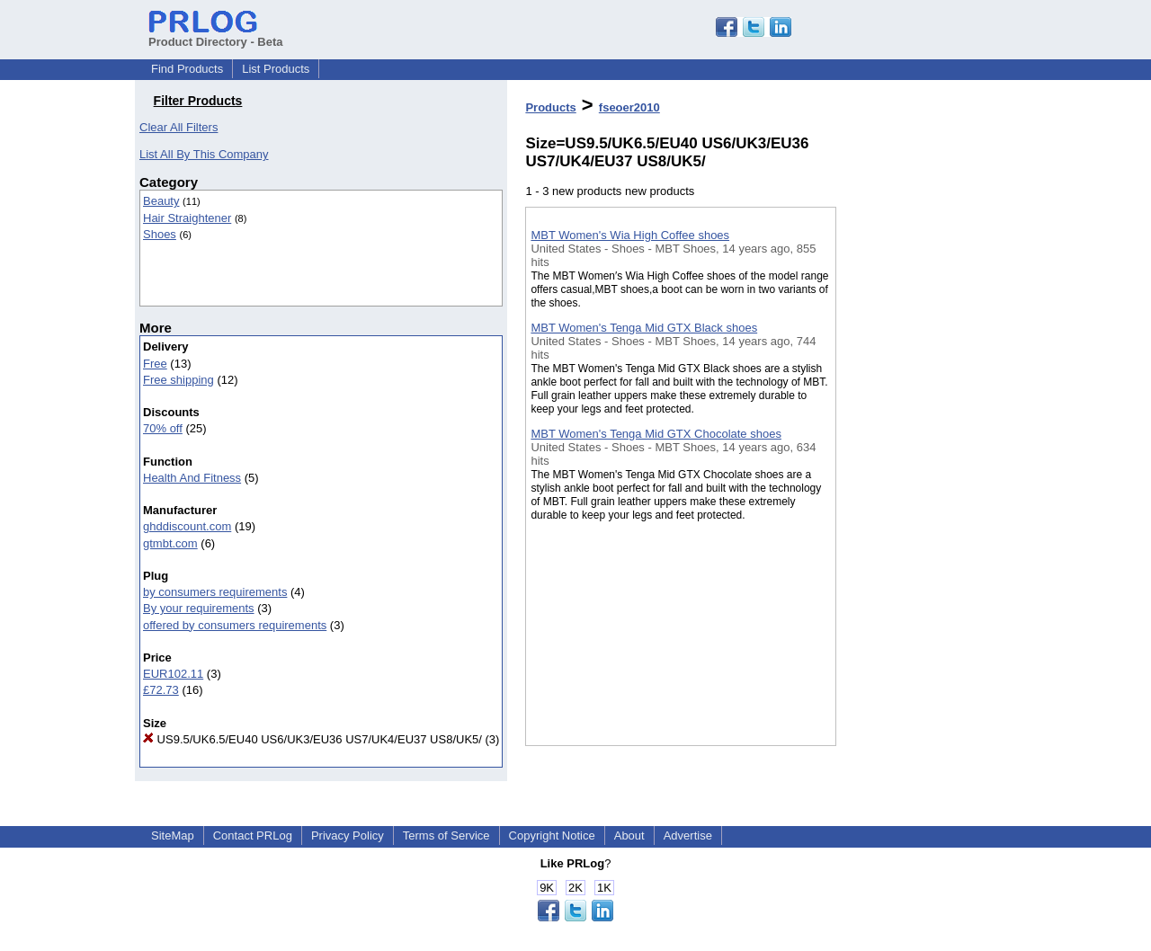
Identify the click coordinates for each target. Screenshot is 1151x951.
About (629, 835)
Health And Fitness (192, 477)
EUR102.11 (173, 673)
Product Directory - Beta (215, 35)
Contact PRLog (252, 835)
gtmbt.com (170, 543)
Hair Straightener (187, 218)
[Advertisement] (926, 466)
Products (550, 107)
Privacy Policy (347, 835)
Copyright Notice (552, 835)
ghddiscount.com (187, 526)
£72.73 (161, 690)
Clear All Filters (178, 127)
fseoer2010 (629, 107)
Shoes (159, 234)
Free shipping (178, 380)
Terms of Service (446, 835)
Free (155, 363)
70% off (163, 428)
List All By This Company (204, 154)
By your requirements (198, 608)
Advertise (688, 835)
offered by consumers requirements (234, 625)
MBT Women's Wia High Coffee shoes (630, 235)
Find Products (187, 69)
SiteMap (172, 835)
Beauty (161, 201)
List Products (275, 69)
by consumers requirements (215, 592)
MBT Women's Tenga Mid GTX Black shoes (644, 327)
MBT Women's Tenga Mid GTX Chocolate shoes (656, 433)
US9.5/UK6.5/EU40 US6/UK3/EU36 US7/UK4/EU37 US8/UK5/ (312, 739)
